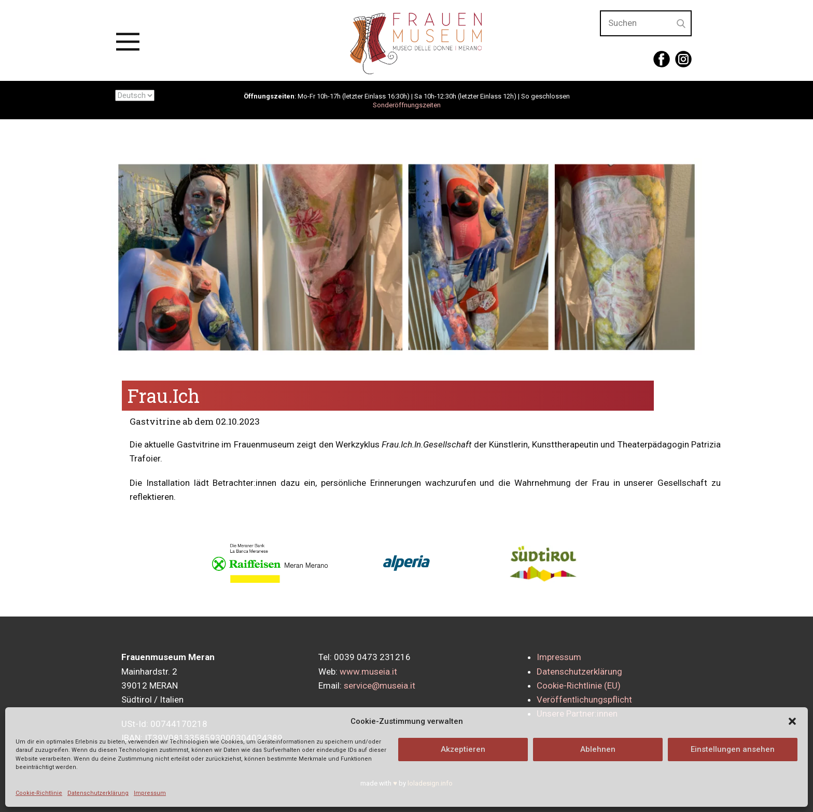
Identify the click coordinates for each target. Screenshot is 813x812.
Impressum (150, 793)
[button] (792, 721)
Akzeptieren (463, 749)
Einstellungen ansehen (733, 749)
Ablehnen (597, 749)
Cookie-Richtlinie (39, 793)
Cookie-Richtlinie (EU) (579, 685)
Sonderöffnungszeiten (407, 105)
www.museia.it (368, 671)
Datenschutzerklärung (98, 793)
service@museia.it (379, 685)
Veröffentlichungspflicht (584, 699)
